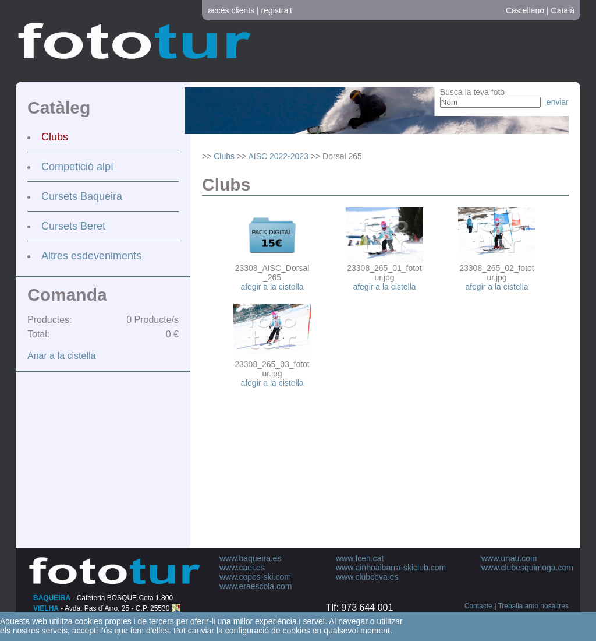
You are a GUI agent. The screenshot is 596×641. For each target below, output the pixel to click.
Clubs (54, 137)
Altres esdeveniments (91, 256)
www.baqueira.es (250, 558)
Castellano (525, 10)
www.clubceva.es (367, 577)
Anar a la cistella (61, 356)
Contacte (478, 606)
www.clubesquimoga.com (527, 567)
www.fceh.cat (360, 558)
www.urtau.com (509, 558)
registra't (276, 10)
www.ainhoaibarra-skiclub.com (391, 567)
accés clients (231, 10)
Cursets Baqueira (81, 196)
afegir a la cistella (271, 286)
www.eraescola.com (255, 586)
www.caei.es (242, 567)
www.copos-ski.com (255, 577)
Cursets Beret (73, 226)
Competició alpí (77, 166)
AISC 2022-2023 (278, 156)
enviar (558, 102)
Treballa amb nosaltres (533, 606)
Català (562, 10)
